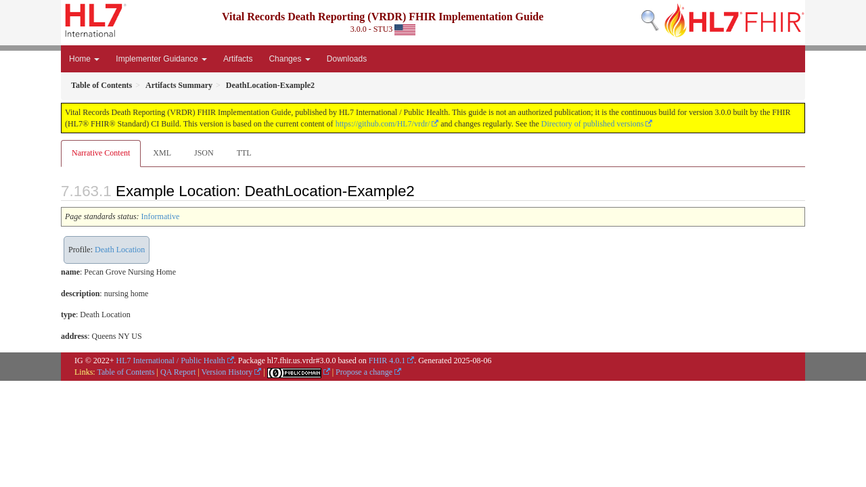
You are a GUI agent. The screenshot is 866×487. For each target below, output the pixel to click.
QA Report (178, 372)
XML (162, 153)
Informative (160, 216)
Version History (227, 372)
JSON (204, 153)
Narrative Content (101, 153)
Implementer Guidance (161, 59)
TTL (244, 153)
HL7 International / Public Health (170, 360)
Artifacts (237, 59)
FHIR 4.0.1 (387, 360)
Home (84, 59)
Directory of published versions (592, 124)
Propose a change (364, 372)
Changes (289, 59)
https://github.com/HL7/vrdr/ (383, 124)
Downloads (347, 59)
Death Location (120, 249)
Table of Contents (125, 372)
